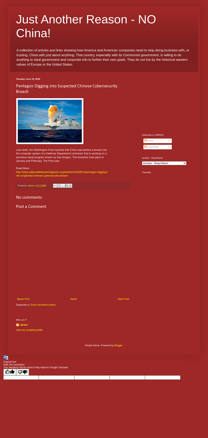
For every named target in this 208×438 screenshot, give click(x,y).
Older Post (123, 299)
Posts (148, 140)
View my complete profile (29, 330)
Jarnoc (24, 324)
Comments (151, 147)
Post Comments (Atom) (43, 304)
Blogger (118, 345)
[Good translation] (9, 372)
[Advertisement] (167, 103)
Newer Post (23, 299)
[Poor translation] (22, 372)
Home (73, 299)
